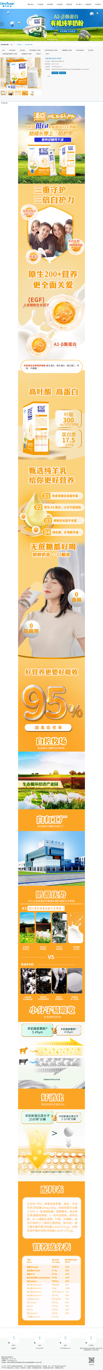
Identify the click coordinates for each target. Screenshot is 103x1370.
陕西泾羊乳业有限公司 (17, 1366)
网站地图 (45, 1366)
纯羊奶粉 (29, 1367)
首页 (11, 44)
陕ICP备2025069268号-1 (60, 1366)
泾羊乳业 (17, 1367)
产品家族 (18, 44)
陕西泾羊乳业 (10, 1367)
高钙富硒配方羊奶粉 (37, 1367)
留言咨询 (54, 72)
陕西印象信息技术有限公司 (35, 1366)
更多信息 (62, 72)
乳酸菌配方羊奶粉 (59, 1367)
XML (49, 1366)
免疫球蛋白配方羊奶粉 (30, 44)
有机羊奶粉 (23, 1367)
